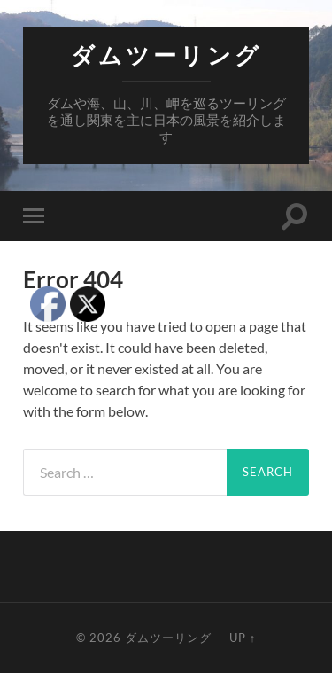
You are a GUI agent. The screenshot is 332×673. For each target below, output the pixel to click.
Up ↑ (242, 637)
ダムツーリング (166, 55)
